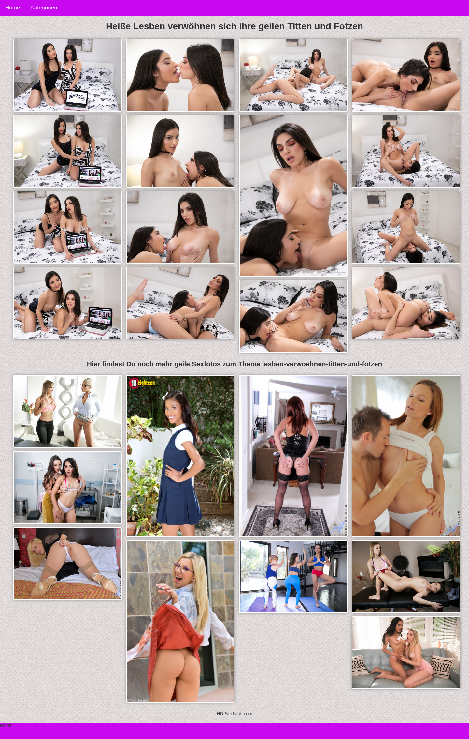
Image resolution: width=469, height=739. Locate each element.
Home (12, 8)
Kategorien (43, 8)
